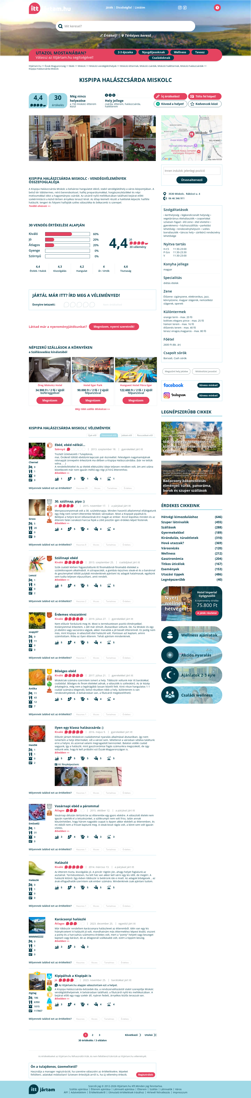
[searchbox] (125, 26)
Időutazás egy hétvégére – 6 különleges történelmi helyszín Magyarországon (189, 446)
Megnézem (49, 400)
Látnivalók (166, 1089)
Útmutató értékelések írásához (126, 1092)
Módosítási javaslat (206, 371)
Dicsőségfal (124, 7)
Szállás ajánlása (78, 1089)
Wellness (180, 52)
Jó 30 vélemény (139, 243)
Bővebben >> (62, 473)
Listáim (140, 7)
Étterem (142, 1089)
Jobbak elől (126, 435)
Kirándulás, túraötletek (195, 434)
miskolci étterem (86, 104)
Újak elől (92, 435)
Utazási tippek (181, 475)
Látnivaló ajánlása (123, 1089)
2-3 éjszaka (125, 52)
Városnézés (170, 548)
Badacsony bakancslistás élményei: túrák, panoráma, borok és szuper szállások (187, 485)
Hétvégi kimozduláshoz (200, 431)
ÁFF (66, 1092)
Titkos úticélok (173, 563)
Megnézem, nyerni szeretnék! (114, 327)
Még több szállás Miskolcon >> (92, 409)
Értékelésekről (97, 1092)
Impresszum (180, 1092)
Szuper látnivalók (172, 434)
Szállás (154, 1089)
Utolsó (149, 1035)
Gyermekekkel (172, 532)
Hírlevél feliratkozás (158, 1092)
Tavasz (200, 52)
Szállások (168, 527)
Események (170, 569)
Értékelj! (110, 35)
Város (178, 1089)
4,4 (118, 243)
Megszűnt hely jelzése (176, 371)
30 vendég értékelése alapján (57, 225)
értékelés (58, 100)
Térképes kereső (138, 35)
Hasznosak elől (109, 435)
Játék (109, 7)
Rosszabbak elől (145, 435)
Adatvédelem (78, 1092)
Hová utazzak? (172, 542)
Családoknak (161, 58)
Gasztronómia (172, 558)
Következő (131, 1035)
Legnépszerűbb (171, 436)
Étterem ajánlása (101, 1089)
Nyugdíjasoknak (153, 52)
